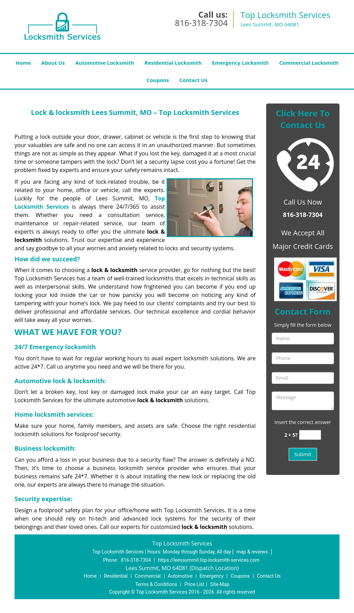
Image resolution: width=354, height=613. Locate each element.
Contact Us (193, 79)
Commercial (148, 576)
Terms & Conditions (156, 584)
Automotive (180, 576)
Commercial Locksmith (308, 62)
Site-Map (219, 584)
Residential (116, 576)
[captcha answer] (310, 435)
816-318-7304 (201, 22)
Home (23, 62)
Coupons (158, 79)
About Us (53, 62)
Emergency (211, 576)
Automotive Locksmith (104, 62)
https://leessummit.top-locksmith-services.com (209, 560)
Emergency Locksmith (240, 62)
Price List (194, 584)
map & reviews (252, 552)
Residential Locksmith (173, 62)
